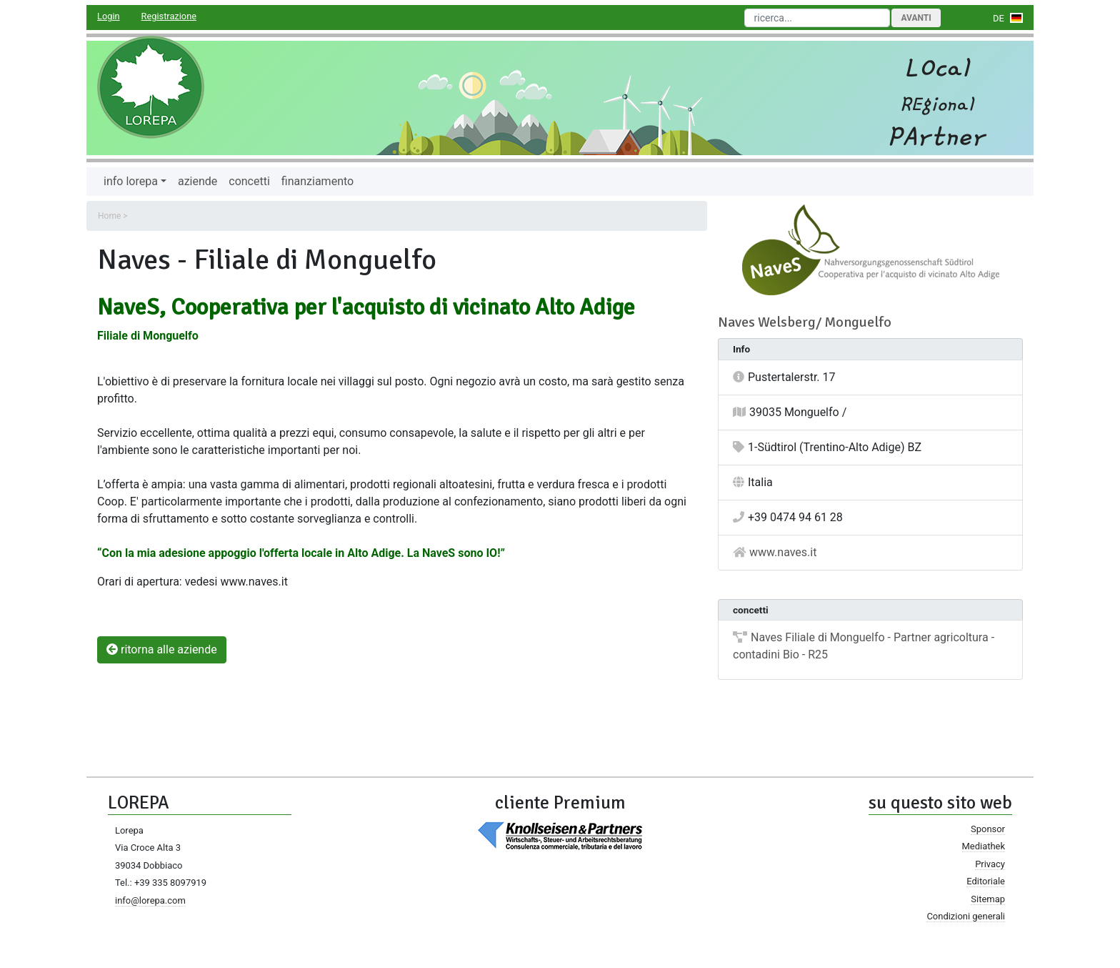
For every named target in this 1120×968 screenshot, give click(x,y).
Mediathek (983, 846)
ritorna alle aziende (161, 649)
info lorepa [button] (131, 181)
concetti (249, 181)
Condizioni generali (965, 916)
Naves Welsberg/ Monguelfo (804, 322)
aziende (197, 181)
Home (109, 216)
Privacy (990, 864)
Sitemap (988, 899)
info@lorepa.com (150, 900)
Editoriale (985, 881)
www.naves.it (782, 552)
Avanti (916, 18)
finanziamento (317, 181)
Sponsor (988, 829)
